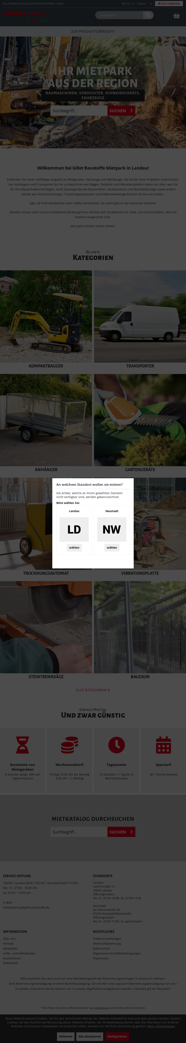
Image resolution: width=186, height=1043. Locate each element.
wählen (74, 547)
